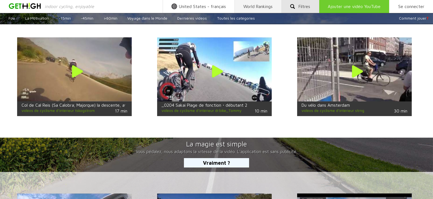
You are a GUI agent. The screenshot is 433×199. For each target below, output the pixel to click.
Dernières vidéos (192, 18)
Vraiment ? (216, 163)
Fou (12, 18)
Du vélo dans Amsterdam (326, 105)
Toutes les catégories (236, 18)
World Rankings (258, 6)
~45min (87, 18)
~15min (65, 18)
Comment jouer (414, 18)
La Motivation (37, 18)
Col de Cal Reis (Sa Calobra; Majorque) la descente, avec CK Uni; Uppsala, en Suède (103, 105)
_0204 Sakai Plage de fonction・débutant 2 (204, 105)
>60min (110, 18)
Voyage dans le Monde (147, 18)
